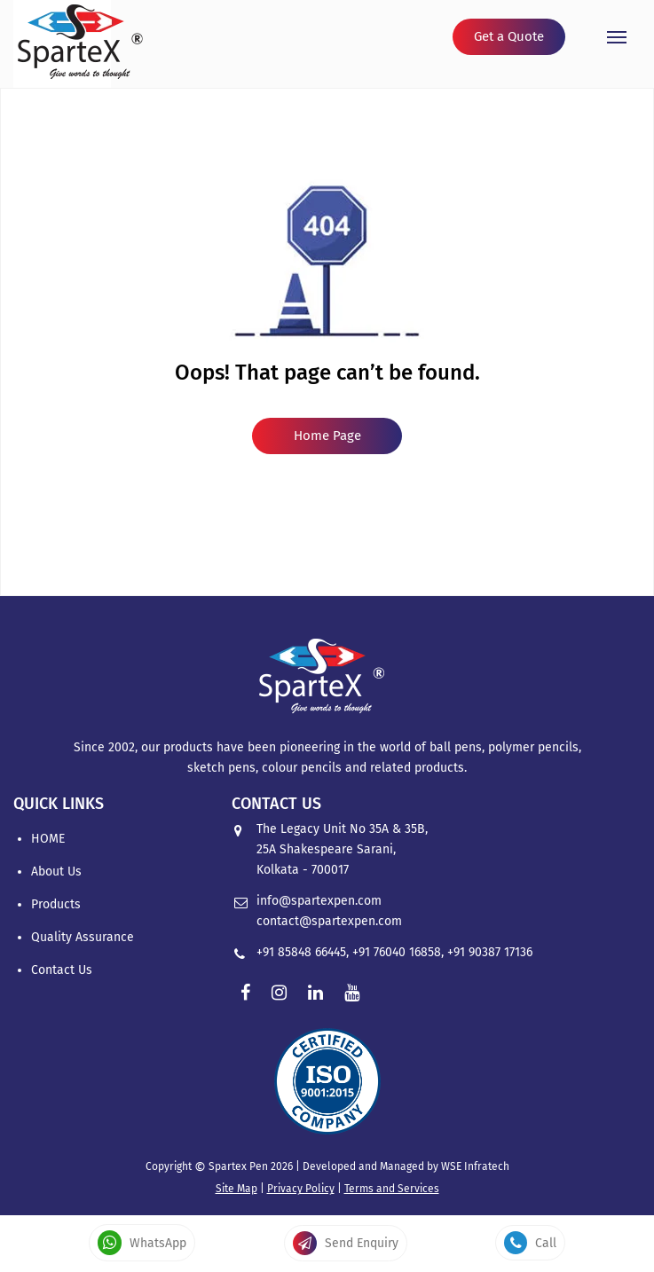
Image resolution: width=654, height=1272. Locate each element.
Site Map (236, 1188)
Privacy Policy (301, 1188)
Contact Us (61, 970)
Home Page (327, 436)
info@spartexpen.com (319, 900)
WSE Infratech (475, 1166)
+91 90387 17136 (489, 952)
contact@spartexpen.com (329, 921)
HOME (48, 838)
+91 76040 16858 (396, 952)
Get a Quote (509, 36)
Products (56, 904)
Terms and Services (391, 1188)
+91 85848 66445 (301, 952)
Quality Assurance (82, 937)
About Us (56, 871)
